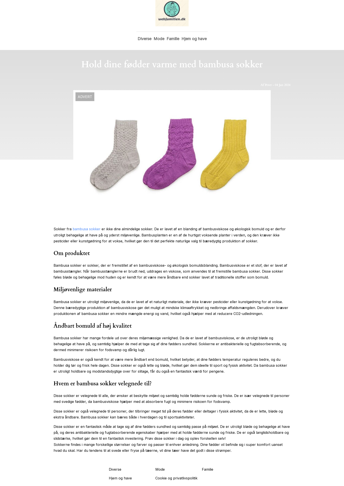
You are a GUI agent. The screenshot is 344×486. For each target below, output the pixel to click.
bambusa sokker (86, 229)
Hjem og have (194, 38)
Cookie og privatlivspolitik (176, 478)
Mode (159, 38)
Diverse (144, 38)
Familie (173, 38)
